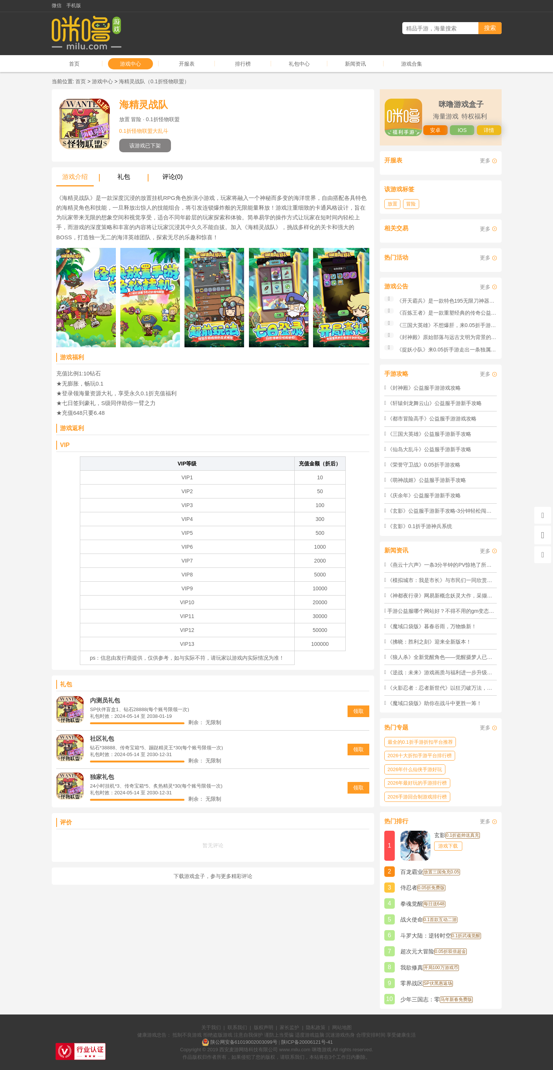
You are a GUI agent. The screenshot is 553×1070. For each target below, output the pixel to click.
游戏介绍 (75, 176)
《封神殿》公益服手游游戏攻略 (424, 388)
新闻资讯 (355, 64)
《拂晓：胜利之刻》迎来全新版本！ (429, 642)
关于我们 (211, 1027)
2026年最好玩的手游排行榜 (417, 783)
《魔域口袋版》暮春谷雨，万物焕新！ (432, 626)
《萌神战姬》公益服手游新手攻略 (426, 480)
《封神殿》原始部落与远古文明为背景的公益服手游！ (460, 337)
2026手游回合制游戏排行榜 (417, 797)
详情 (489, 130)
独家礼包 (102, 777)
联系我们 (237, 1027)
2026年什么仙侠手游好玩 (415, 769)
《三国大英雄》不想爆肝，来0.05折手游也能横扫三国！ (462, 325)
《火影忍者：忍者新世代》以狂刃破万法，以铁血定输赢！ (455, 688)
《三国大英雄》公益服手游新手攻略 (429, 434)
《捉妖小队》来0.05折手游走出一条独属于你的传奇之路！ (465, 350)
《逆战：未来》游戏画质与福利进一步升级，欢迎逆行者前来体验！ (466, 672)
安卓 (435, 130)
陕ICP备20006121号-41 (307, 1042)
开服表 (187, 64)
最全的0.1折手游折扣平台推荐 (420, 742)
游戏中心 (130, 64)
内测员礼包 (105, 700)
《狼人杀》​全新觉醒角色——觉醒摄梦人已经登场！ (447, 657)
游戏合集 (411, 64)
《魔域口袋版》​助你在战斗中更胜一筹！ (434, 703)
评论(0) (172, 176)
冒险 (411, 204)
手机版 (73, 5)
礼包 (123, 176)
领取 (358, 711)
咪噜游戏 (321, 1049)
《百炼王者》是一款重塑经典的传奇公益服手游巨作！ (460, 313)
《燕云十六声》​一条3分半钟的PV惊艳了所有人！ (444, 565)
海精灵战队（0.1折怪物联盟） (154, 81)
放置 (392, 204)
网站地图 (342, 1027)
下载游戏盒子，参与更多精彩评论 (213, 876)
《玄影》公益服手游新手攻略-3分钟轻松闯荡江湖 (444, 511)
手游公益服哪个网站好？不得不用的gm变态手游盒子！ (451, 611)
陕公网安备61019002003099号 (243, 1042)
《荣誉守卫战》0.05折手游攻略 (423, 465)
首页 (74, 64)
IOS (462, 130)
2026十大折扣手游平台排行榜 (420, 755)
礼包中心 (299, 64)
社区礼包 (102, 738)
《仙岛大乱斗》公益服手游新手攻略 (429, 449)
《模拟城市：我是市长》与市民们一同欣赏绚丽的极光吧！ (455, 580)
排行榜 (243, 64)
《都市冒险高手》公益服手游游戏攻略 (432, 419)
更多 (485, 161)
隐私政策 (315, 1027)
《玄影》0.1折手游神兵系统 (419, 526)
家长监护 (289, 1027)
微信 (56, 5)
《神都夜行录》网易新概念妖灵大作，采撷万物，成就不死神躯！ (463, 596)
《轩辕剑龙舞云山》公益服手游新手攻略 (434, 403)
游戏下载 (448, 846)
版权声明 (263, 1027)
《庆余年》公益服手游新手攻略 (424, 495)
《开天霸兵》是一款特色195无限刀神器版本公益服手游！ (464, 301)
